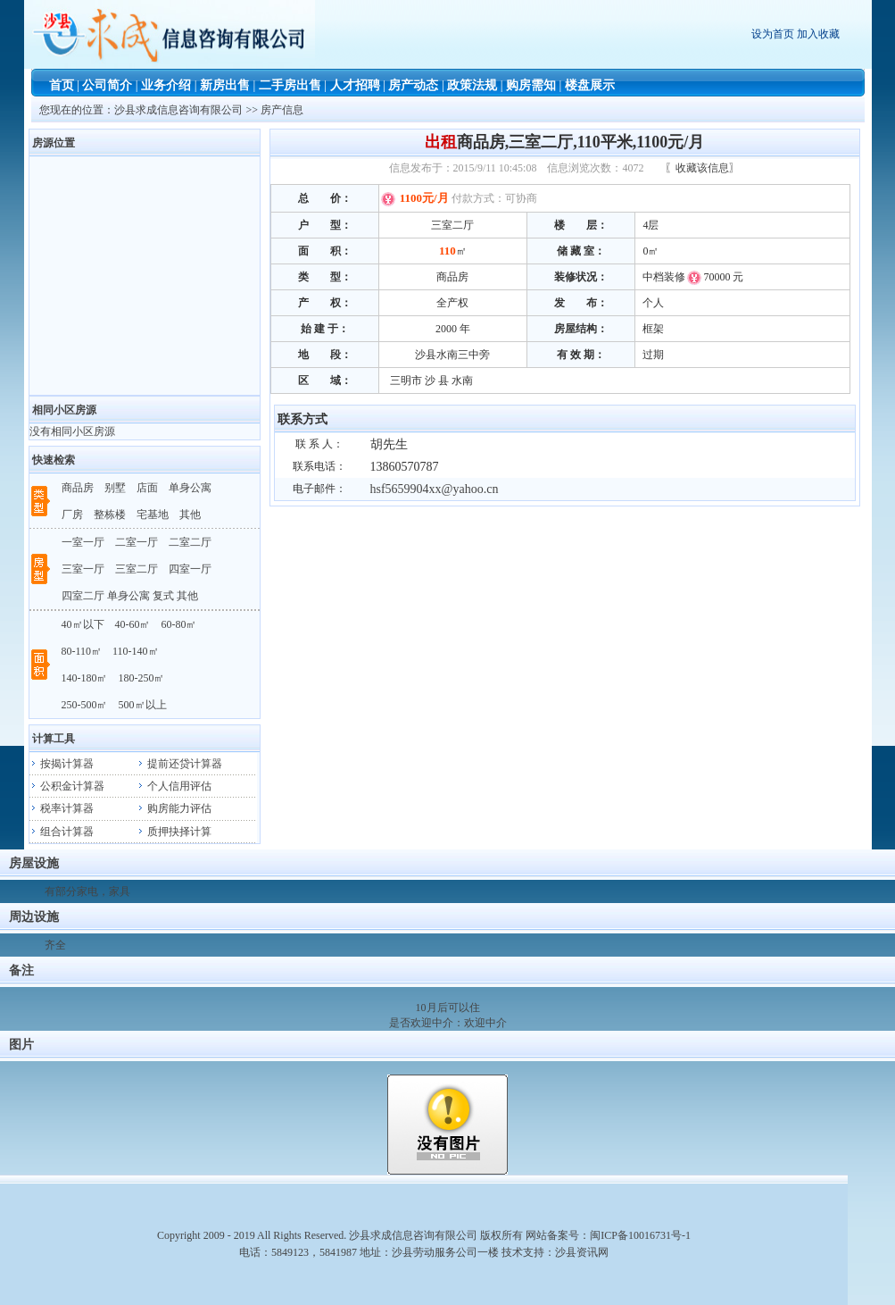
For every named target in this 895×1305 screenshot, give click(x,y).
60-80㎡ (179, 624)
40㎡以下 (83, 624)
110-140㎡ (135, 651)
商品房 (78, 487)
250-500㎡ (85, 705)
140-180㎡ (85, 678)
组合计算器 (61, 831)
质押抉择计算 (174, 831)
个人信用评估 (174, 786)
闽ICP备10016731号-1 (640, 1235)
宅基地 (153, 514)
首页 (61, 85)
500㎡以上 (143, 705)
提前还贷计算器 (179, 763)
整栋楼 (110, 514)
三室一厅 (83, 569)
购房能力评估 (174, 808)
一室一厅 (83, 542)
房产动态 (413, 85)
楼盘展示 (590, 85)
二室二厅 (190, 542)
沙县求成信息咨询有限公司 (179, 110)
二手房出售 (290, 85)
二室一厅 (136, 542)
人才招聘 (355, 85)
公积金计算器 (66, 786)
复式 (163, 596)
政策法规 (472, 85)
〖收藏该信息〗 (702, 168)
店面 (147, 487)
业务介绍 (166, 85)
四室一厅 (190, 569)
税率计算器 (61, 808)
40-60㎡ (133, 624)
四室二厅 (83, 596)
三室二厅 (136, 569)
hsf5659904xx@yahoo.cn (431, 489)
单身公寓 (190, 487)
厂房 (72, 514)
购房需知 (531, 85)
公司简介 (107, 85)
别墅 (115, 487)
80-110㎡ (82, 651)
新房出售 (225, 85)
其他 (190, 514)
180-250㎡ (142, 678)
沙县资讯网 (582, 1252)
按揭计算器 (61, 763)
